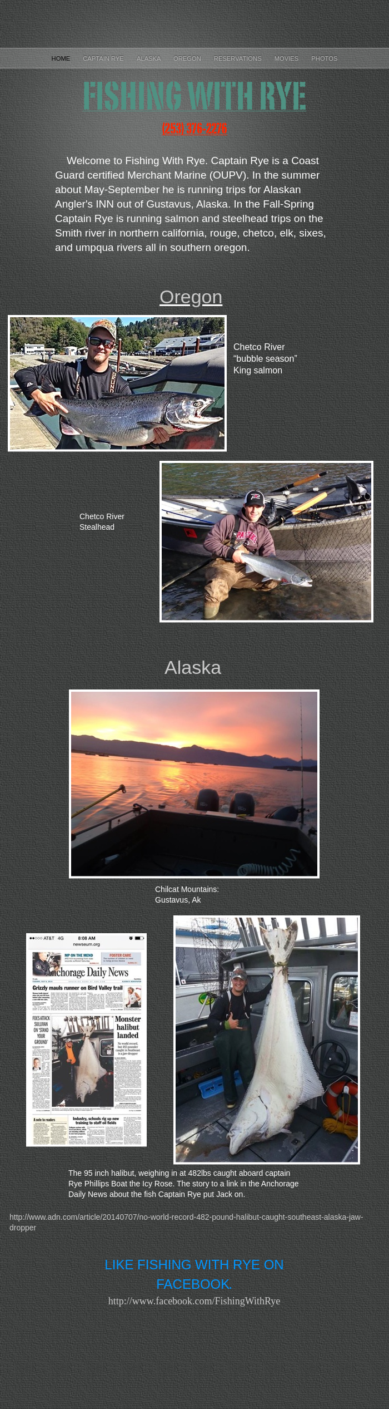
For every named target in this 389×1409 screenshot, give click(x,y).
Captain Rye (104, 58)
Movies (288, 58)
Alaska (149, 58)
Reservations (238, 58)
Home (62, 58)
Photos (324, 58)
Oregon (188, 58)
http (194, 1301)
